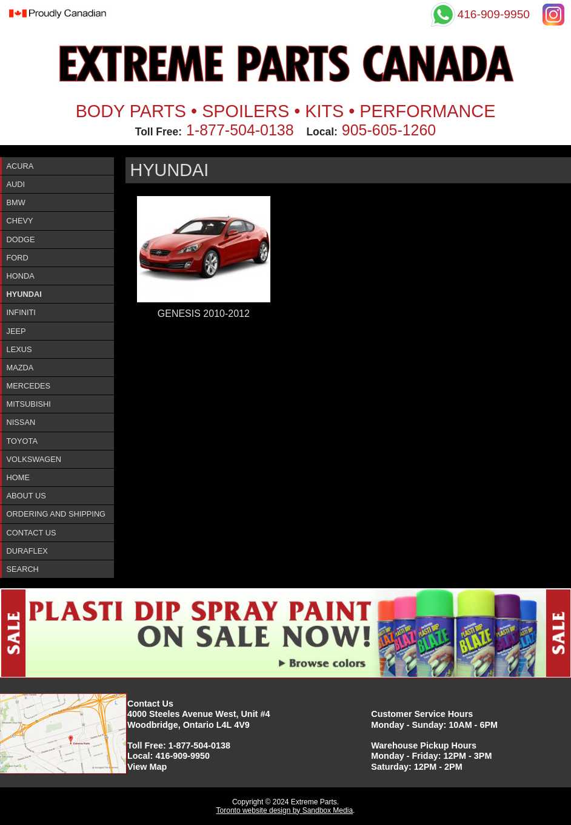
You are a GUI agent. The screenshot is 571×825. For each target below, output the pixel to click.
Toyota (22, 441)
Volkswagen (34, 459)
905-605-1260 (389, 129)
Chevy (20, 220)
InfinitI (21, 312)
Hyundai (24, 294)
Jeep (16, 331)
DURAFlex (27, 550)
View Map (147, 767)
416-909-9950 (182, 756)
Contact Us (31, 532)
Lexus (19, 349)
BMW (16, 202)
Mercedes (29, 385)
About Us (26, 495)
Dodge (21, 239)
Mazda (20, 367)
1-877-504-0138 (240, 129)
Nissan (21, 422)
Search (23, 569)
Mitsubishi (29, 404)
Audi (16, 184)
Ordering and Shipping (56, 513)
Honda (21, 275)
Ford (17, 257)
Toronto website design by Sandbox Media (284, 810)
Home (18, 477)
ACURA (20, 166)
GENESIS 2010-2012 (204, 313)
